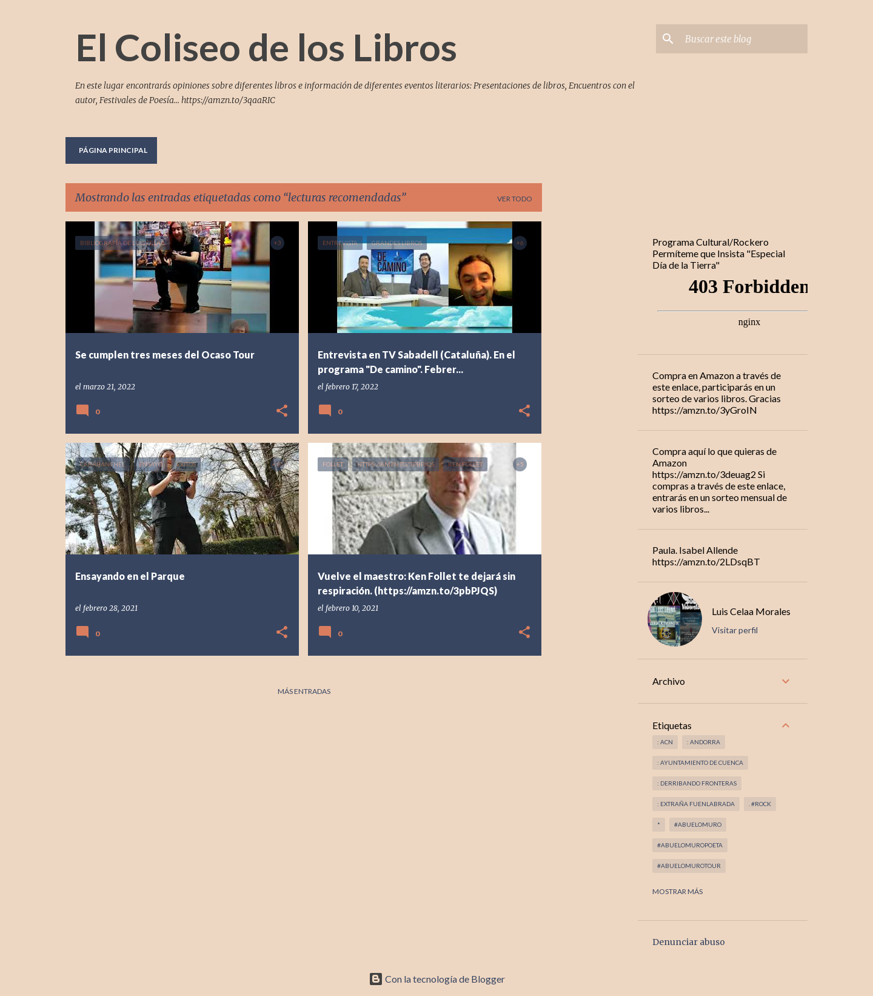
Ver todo (514, 198)
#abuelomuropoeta (690, 845)
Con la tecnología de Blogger (437, 978)
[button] (282, 411)
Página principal (113, 150)
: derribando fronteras (697, 783)
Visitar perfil (735, 630)
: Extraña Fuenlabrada (696, 803)
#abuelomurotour (689, 865)
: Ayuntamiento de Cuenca (700, 762)
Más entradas (304, 691)
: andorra (703, 741)
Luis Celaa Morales (751, 611)
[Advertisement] (590, 403)
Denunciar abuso (688, 942)
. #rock (760, 803)
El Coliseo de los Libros (266, 46)
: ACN (665, 741)
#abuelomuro (697, 824)
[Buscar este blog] (744, 38)
